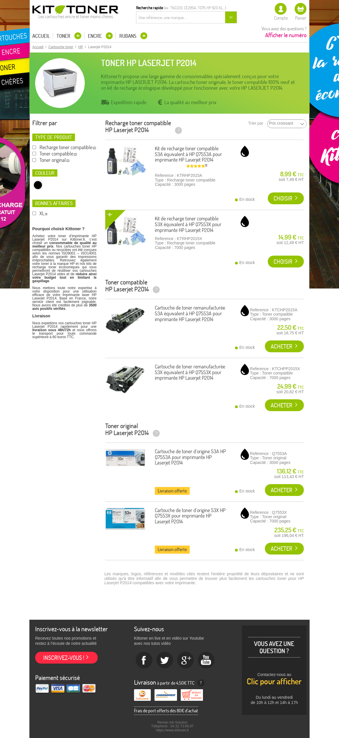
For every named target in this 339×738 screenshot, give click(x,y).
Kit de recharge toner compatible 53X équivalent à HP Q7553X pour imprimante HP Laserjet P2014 (188, 224)
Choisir (283, 198)
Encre (95, 36)
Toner (63, 36)
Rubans (128, 36)
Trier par (255, 123)
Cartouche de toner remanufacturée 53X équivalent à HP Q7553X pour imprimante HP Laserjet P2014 (190, 372)
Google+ (185, 660)
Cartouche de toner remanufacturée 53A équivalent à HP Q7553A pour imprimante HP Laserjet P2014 (190, 313)
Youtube (206, 660)
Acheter (281, 346)
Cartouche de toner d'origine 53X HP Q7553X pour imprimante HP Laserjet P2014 (190, 516)
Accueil (41, 36)
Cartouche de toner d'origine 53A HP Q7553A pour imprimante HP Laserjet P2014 (190, 457)
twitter (165, 660)
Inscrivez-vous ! (63, 657)
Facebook (144, 660)
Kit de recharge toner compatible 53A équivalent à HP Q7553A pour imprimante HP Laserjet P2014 (188, 154)
